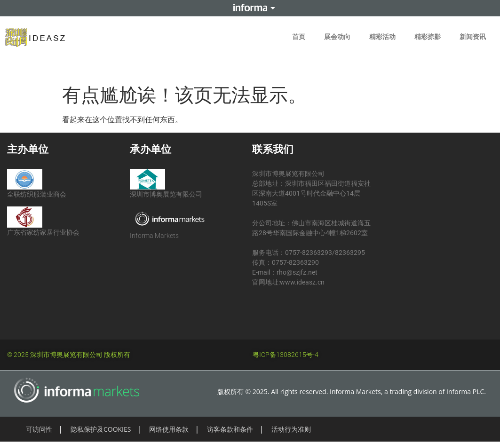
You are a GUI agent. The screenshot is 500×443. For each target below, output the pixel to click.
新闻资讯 (473, 36)
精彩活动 (382, 36)
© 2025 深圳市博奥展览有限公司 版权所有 (68, 354)
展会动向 (337, 36)
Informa (250, 8)
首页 (298, 36)
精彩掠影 (427, 36)
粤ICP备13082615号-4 (285, 354)
